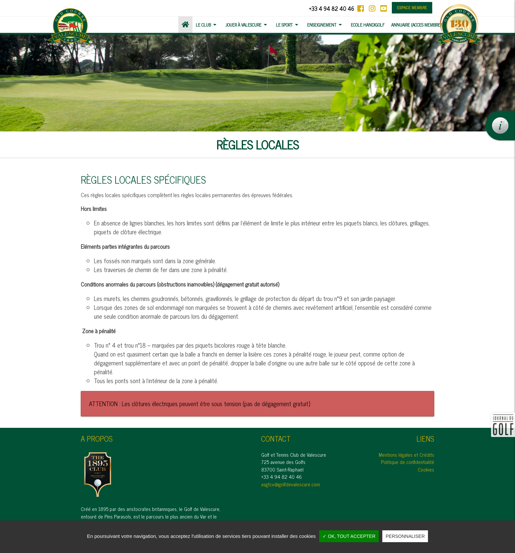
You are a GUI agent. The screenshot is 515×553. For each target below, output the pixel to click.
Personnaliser (405, 536)
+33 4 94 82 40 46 (331, 8)
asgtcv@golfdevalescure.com (290, 484)
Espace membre (412, 7)
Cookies (426, 469)
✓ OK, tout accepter (349, 536)
